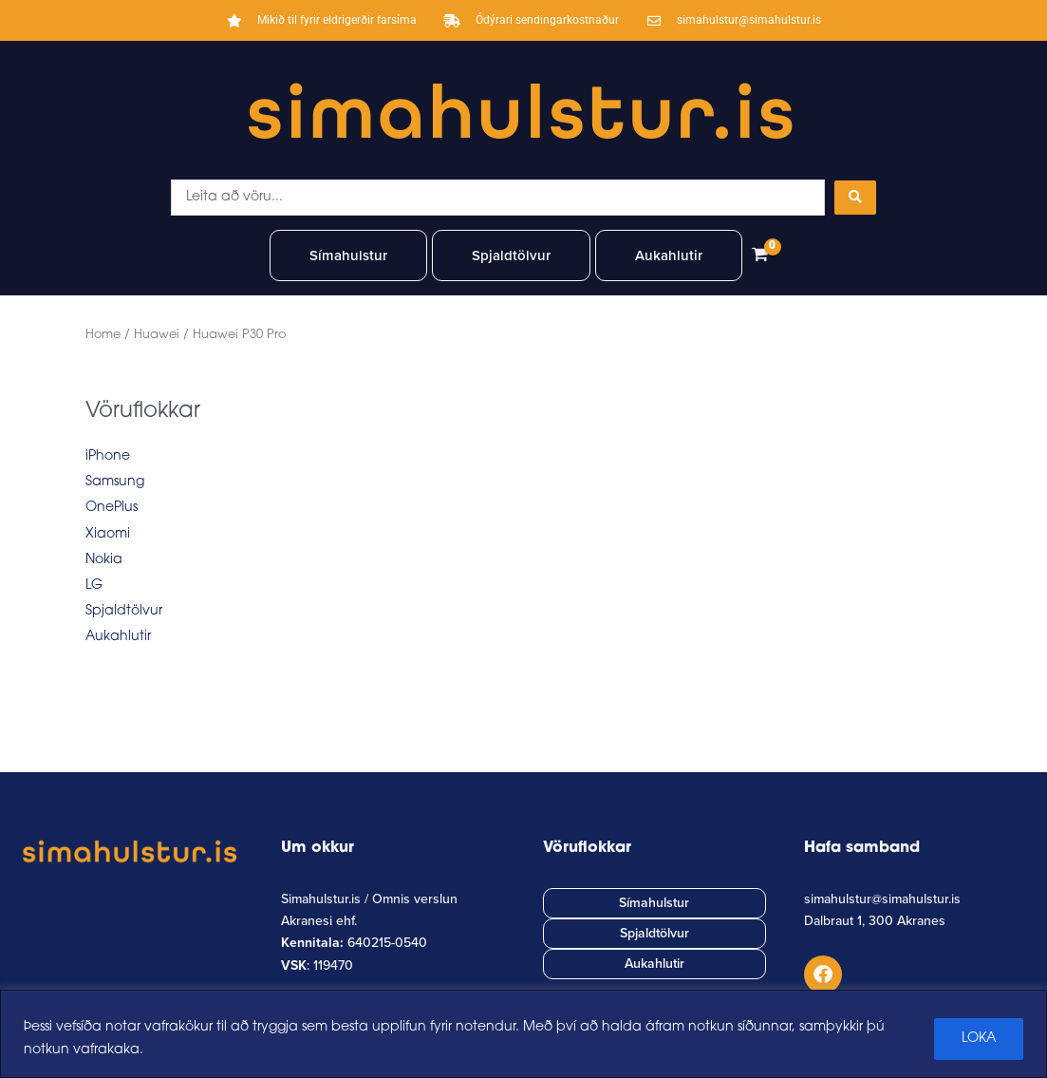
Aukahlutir (668, 255)
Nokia (103, 560)
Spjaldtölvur (511, 255)
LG (94, 585)
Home (103, 335)
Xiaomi (107, 534)
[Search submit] (855, 197)
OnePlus (111, 508)
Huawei (156, 335)
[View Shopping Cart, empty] (759, 256)
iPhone (107, 456)
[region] (523, 1034)
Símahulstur (348, 255)
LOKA (979, 1038)
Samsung (114, 482)
